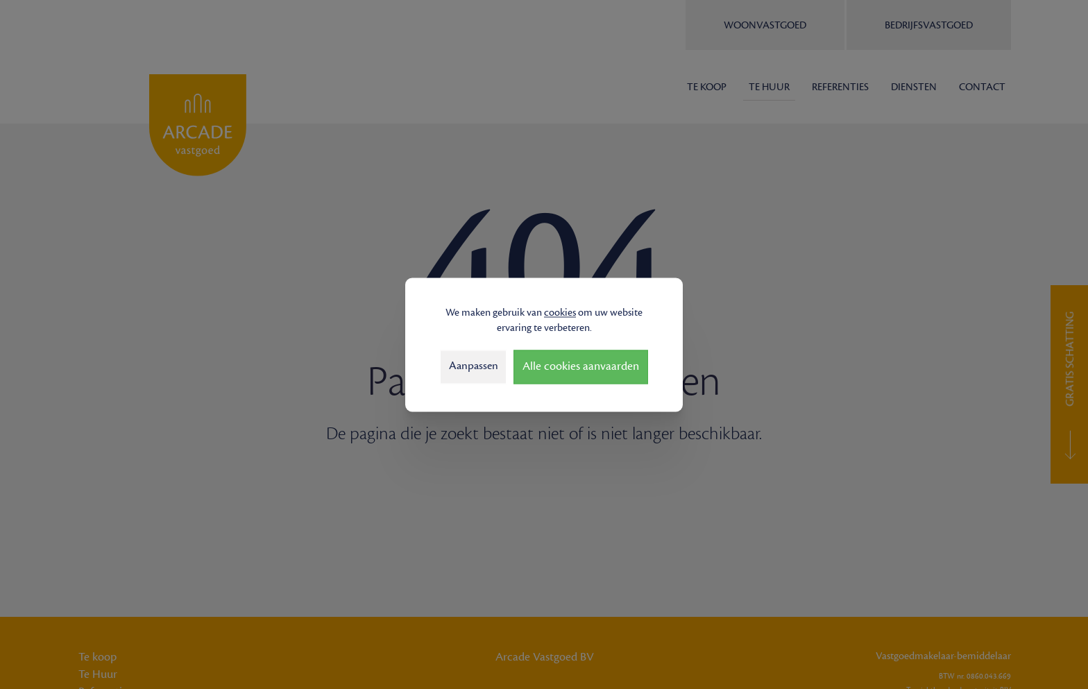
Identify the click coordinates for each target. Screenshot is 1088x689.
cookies (560, 312)
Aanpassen (473, 366)
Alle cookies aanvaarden (580, 366)
